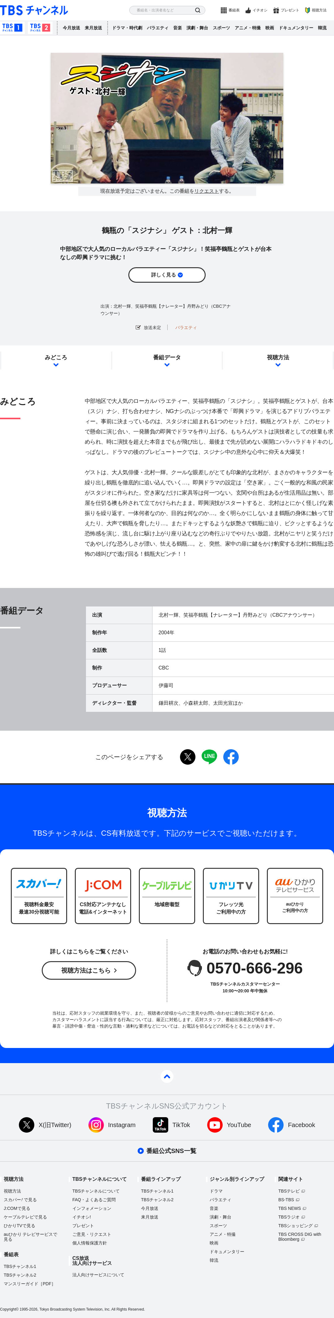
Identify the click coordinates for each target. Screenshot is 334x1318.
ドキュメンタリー (296, 27)
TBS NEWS (289, 1208)
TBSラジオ (289, 1217)
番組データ (167, 357)
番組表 (234, 10)
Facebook (301, 1125)
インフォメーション (91, 1208)
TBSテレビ (289, 1191)
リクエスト (206, 191)
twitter (187, 757)
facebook (231, 757)
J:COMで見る (17, 1208)
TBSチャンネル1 (12, 28)
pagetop (167, 1076)
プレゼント (290, 10)
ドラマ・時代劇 (127, 27)
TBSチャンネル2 (40, 28)
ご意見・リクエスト (91, 1234)
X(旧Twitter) (55, 1125)
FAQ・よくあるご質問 (94, 1199)
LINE (209, 757)
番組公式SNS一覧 (171, 1151)
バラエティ (158, 27)
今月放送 (71, 27)
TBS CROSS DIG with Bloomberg (299, 1237)
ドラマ (216, 1191)
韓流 (322, 27)
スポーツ (221, 27)
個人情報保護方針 (89, 1242)
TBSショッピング (295, 1225)
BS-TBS (286, 1199)
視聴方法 (319, 10)
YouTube (239, 1125)
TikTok (181, 1125)
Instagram (122, 1125)
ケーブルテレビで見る (25, 1217)
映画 (269, 27)
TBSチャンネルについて (96, 1191)
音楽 (177, 27)
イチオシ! (81, 1217)
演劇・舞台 (197, 27)
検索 (197, 10)
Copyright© (9, 1309)
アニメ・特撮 (248, 27)
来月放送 (93, 27)
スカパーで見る (20, 1199)
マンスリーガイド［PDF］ (30, 1283)
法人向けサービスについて (98, 1274)
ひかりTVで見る (19, 1225)
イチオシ (260, 10)
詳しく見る (163, 274)
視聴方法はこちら (86, 970)
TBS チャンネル (34, 10)
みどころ (56, 357)
